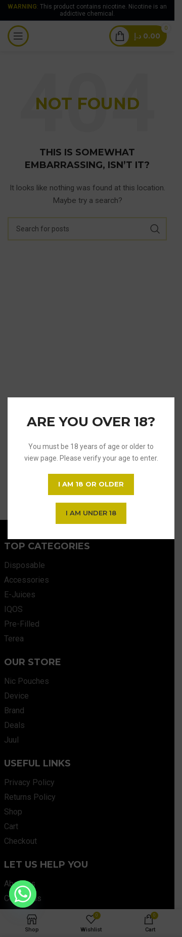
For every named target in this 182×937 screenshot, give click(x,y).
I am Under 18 (91, 513)
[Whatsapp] (22, 894)
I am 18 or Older (91, 484)
